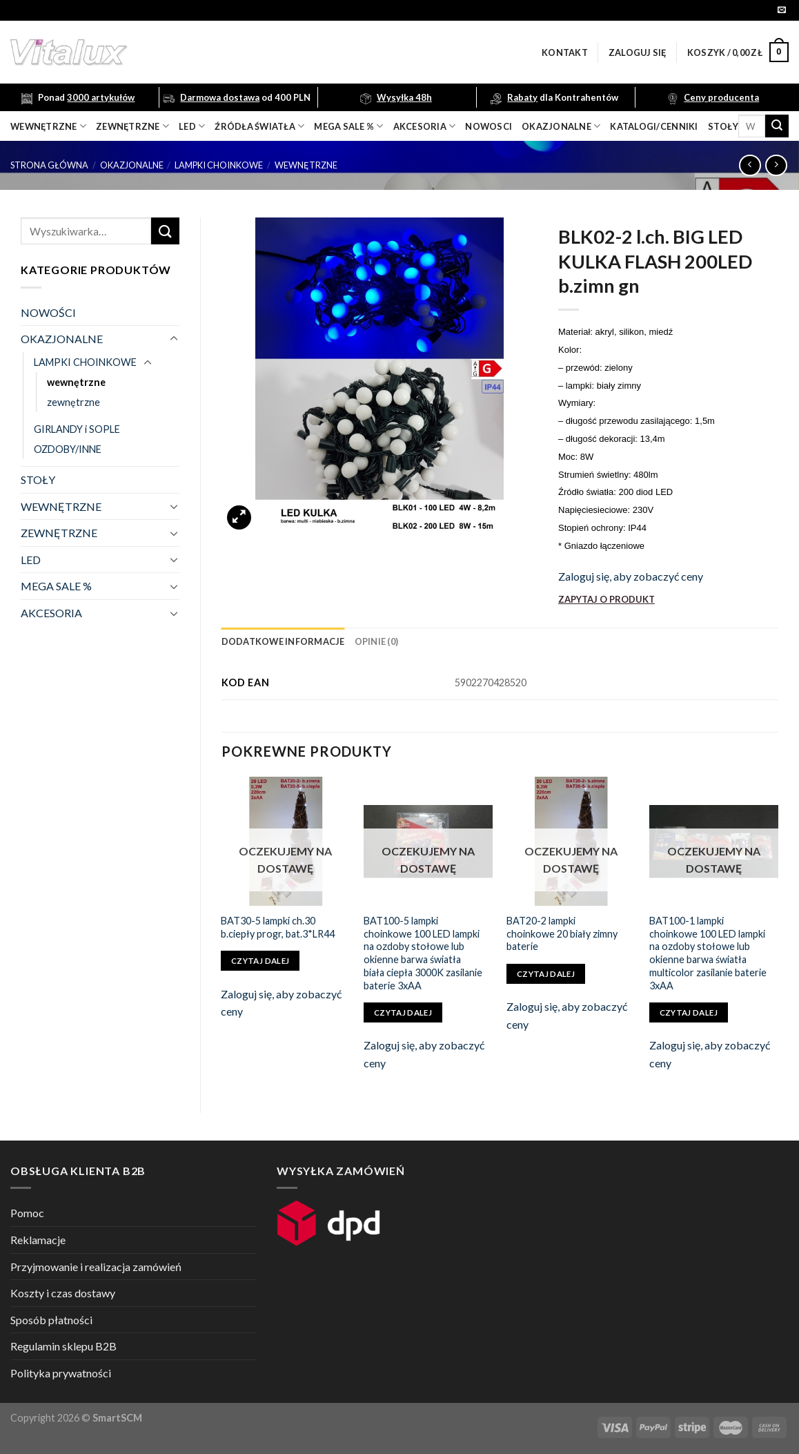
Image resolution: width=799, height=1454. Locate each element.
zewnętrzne (132, 126)
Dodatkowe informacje (283, 641)
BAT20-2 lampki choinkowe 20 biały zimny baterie (562, 933)
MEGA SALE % (56, 585)
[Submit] (777, 126)
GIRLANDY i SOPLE (77, 429)
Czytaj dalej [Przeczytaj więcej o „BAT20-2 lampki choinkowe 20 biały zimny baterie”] (546, 973)
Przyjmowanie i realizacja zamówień (95, 1266)
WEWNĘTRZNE (61, 506)
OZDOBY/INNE (67, 449)
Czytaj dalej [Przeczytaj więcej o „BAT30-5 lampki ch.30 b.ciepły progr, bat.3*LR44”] (260, 960)
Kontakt (565, 52)
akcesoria (424, 126)
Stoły (723, 126)
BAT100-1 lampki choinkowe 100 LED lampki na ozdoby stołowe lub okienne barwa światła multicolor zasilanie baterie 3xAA (708, 953)
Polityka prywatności (60, 1372)
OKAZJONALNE (561, 126)
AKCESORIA (51, 612)
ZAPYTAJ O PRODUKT (606, 599)
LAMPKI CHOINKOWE (219, 165)
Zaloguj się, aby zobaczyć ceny (630, 576)
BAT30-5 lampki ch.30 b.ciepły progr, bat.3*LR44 (278, 927)
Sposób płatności (51, 1319)
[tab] (283, 641)
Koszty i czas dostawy (62, 1292)
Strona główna (49, 165)
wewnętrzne (48, 126)
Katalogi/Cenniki (654, 126)
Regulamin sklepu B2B (63, 1346)
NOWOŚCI (48, 312)
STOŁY (38, 479)
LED (192, 126)
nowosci (488, 126)
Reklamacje (38, 1239)
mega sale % (348, 126)
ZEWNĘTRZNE (59, 532)
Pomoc (27, 1212)
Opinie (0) (377, 641)
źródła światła (259, 126)
